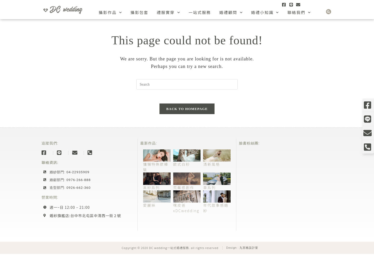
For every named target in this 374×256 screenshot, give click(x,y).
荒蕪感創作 (183, 189)
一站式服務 (200, 12)
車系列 (209, 189)
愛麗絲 (149, 207)
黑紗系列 (151, 189)
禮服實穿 (168, 13)
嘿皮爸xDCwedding (186, 210)
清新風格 (211, 166)
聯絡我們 (299, 13)
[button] (328, 11)
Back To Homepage (187, 111)
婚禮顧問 (231, 13)
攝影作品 (110, 13)
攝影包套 (139, 12)
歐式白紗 (181, 166)
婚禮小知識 (265, 13)
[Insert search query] (187, 84)
